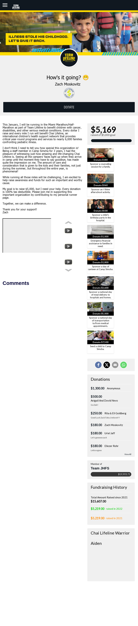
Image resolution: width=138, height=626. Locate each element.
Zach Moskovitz (113, 424)
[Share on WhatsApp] (123, 364)
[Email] (115, 364)
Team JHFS (100, 468)
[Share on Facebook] (98, 364)
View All (127, 454)
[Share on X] (106, 364)
